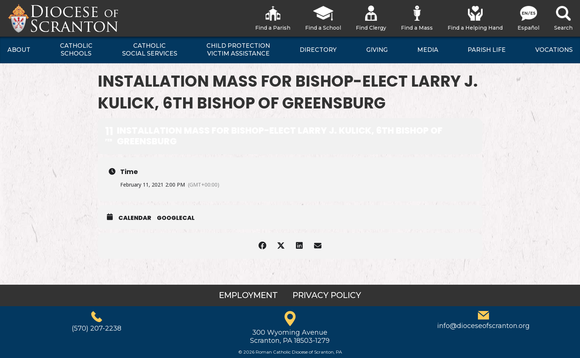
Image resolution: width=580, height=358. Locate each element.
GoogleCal (176, 218)
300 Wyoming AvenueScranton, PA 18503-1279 (290, 336)
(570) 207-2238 (96, 328)
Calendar (134, 218)
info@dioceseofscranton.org (483, 326)
